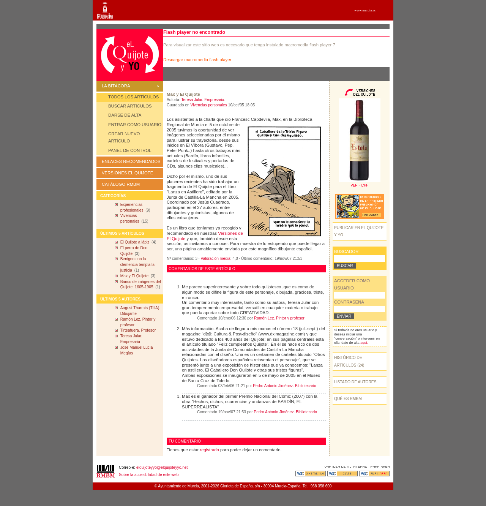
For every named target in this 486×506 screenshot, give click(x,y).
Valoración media (215, 258)
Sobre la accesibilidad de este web (148, 475)
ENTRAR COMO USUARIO (134, 124)
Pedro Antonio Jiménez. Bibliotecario (284, 386)
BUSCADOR (346, 251)
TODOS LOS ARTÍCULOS (133, 97)
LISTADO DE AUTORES (355, 382)
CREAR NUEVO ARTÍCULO (124, 137)
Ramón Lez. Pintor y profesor (279, 318)
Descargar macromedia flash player (197, 59)
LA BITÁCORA (130, 86)
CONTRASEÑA (349, 302)
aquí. (364, 343)
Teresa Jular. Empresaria (202, 100)
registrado (209, 449)
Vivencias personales (209, 105)
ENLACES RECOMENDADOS (131, 161)
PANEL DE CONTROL (129, 150)
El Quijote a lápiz (135, 242)
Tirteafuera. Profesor (138, 330)
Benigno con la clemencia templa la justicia (137, 264)
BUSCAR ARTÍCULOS (130, 106)
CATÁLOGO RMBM (121, 184)
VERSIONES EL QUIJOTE (127, 173)
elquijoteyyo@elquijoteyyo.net (162, 467)
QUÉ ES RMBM (348, 399)
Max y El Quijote (134, 276)
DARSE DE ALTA (124, 115)
